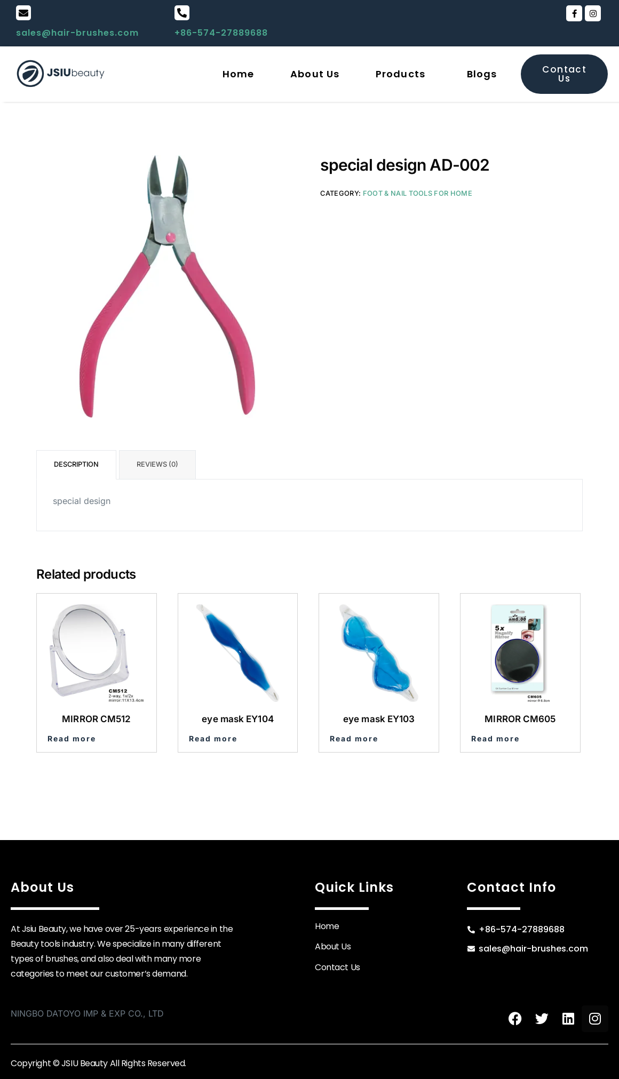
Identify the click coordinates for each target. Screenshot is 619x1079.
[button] (403, 74)
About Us (314, 74)
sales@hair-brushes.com (77, 33)
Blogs (482, 74)
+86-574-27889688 (221, 33)
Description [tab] (76, 464)
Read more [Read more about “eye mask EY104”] (213, 738)
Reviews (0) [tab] (157, 464)
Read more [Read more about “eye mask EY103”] (354, 738)
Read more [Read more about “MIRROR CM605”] (495, 738)
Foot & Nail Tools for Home (417, 193)
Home (238, 74)
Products (400, 74)
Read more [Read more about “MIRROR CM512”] (71, 738)
